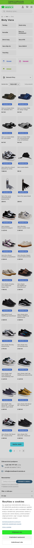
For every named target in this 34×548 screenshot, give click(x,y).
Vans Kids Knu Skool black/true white (8, 168)
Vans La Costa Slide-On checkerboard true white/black (23, 138)
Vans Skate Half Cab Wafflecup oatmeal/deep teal (7, 375)
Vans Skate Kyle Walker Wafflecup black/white (23, 316)
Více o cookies (6, 527)
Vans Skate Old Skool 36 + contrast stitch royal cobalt (7, 405)
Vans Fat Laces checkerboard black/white (6, 197)
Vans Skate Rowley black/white (7, 345)
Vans (7, 16)
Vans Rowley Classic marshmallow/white (24, 256)
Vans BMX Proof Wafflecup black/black (8, 315)
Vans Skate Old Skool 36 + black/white (8, 435)
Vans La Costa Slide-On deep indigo (23, 108)
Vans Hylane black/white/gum (7, 227)
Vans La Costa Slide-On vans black (7, 137)
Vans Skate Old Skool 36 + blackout (23, 435)
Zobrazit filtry (9, 77)
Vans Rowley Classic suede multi (23, 227)
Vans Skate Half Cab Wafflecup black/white (24, 374)
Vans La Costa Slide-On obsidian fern (7, 108)
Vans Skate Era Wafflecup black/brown (21, 285)
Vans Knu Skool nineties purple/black (8, 256)
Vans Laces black (22, 167)
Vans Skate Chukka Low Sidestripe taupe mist (7, 285)
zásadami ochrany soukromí (10, 486)
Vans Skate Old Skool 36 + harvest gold (24, 404)
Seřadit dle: (4, 84)
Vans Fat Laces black (24, 196)
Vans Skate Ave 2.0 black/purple (22, 345)
